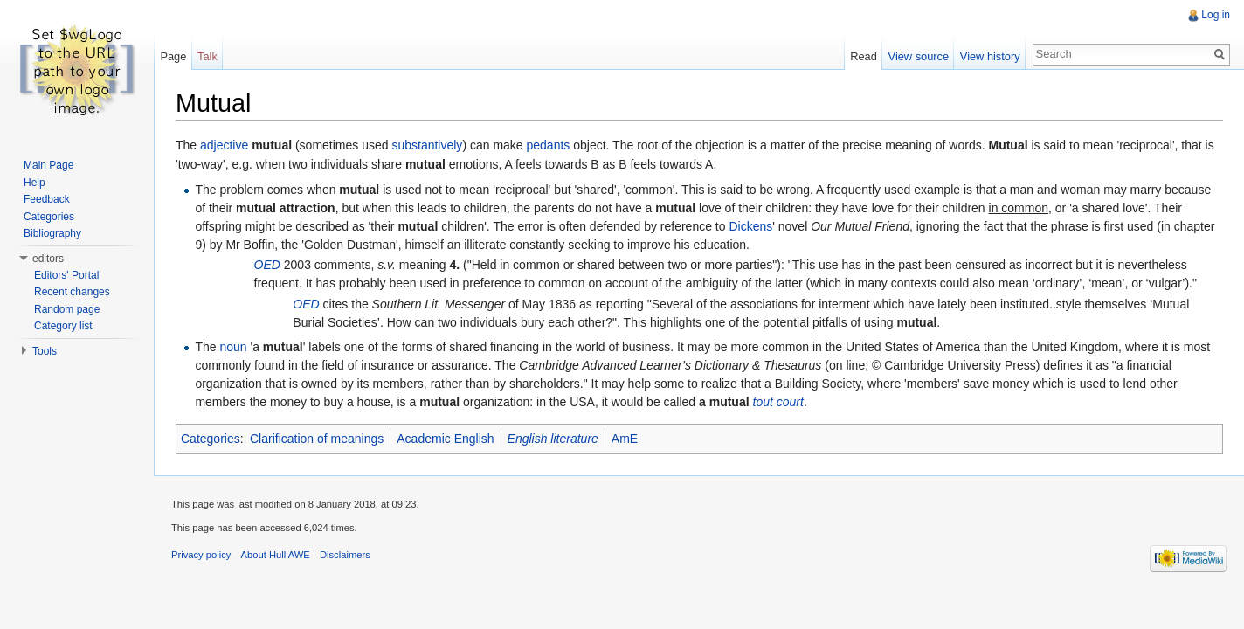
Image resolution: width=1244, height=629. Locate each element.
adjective (224, 145)
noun (232, 347)
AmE (625, 439)
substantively (426, 145)
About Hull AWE (275, 555)
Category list (63, 326)
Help (34, 182)
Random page (67, 309)
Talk (207, 56)
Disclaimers (345, 555)
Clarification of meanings (317, 439)
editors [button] (48, 258)
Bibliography (52, 233)
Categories (210, 439)
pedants (548, 145)
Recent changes (72, 292)
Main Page (48, 165)
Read (863, 56)
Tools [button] (44, 351)
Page (173, 56)
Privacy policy (201, 555)
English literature (553, 439)
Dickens (750, 226)
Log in (1215, 15)
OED (267, 265)
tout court (778, 402)
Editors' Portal (66, 275)
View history (990, 56)
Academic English (445, 439)
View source (918, 56)
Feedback (47, 199)
